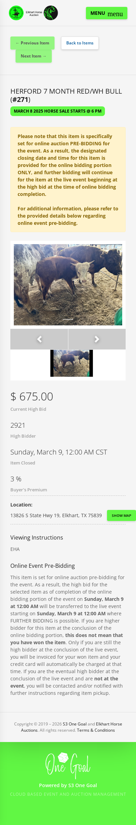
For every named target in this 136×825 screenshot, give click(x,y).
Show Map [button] (121, 515)
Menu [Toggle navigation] (106, 14)
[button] (39, 339)
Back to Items (80, 43)
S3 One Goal (75, 724)
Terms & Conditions (96, 730)
